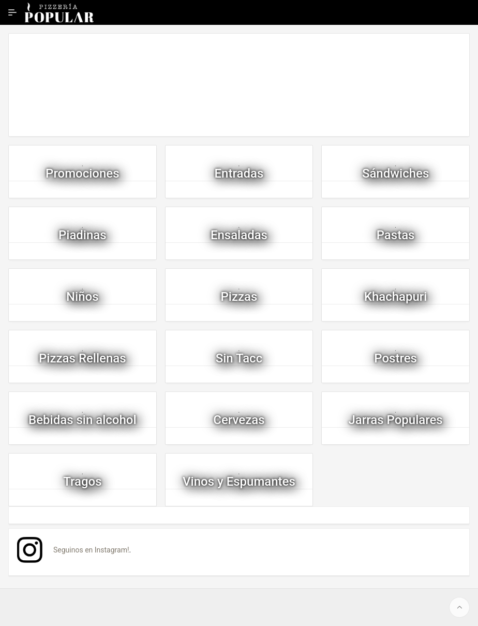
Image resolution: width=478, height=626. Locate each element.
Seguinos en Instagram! (91, 550)
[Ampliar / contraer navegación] (12, 12)
